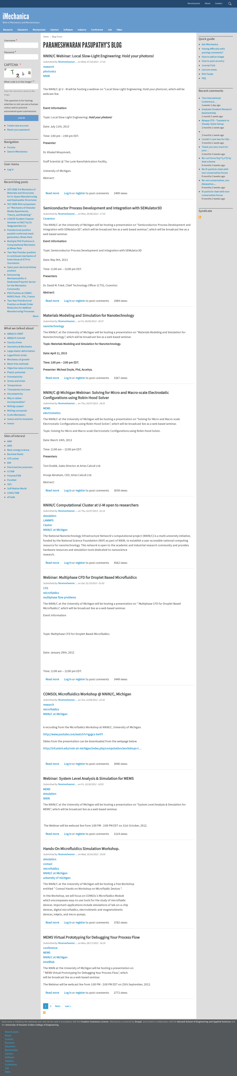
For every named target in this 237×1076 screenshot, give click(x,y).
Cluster (47, 525)
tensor (10, 423)
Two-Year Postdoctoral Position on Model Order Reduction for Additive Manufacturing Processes (20, 306)
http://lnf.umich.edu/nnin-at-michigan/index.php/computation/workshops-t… (92, 748)
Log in (67, 193)
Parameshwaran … (67, 61)
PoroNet (11, 480)
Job (110, 29)
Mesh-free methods (17, 363)
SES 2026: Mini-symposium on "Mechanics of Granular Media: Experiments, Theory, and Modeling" (21, 209)
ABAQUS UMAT (15, 333)
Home (46, 36)
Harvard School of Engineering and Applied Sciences (204, 1022)
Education (22, 29)
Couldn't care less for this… (216, 139)
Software (68, 29)
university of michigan (56, 878)
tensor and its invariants (20, 419)
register (80, 193)
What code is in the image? (18, 81)
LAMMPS (48, 520)
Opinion (54, 29)
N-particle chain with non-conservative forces (216, 193)
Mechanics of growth (18, 359)
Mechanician (39, 29)
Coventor (49, 218)
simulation (49, 516)
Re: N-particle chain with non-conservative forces (215, 170)
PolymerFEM (14, 475)
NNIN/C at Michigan (55, 530)
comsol (47, 864)
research (48, 67)
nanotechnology (53, 326)
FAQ (204, 78)
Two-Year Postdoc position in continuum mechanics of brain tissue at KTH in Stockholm (21, 258)
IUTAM (10, 471)
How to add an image (213, 56)
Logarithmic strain (17, 355)
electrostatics (51, 413)
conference (50, 948)
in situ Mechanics (16, 414)
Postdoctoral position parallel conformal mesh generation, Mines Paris (20, 233)
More (35, 316)
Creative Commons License (95, 1022)
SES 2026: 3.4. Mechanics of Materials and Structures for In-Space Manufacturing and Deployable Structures (22, 195)
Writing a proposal (17, 410)
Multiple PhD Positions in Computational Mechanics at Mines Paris (21, 244)
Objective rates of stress (20, 368)
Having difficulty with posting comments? (213, 50)
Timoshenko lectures (18, 389)
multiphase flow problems (59, 597)
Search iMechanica (17, 151)
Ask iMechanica (210, 44)
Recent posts (194, 3)
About (207, 3)
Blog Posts (57, 36)
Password (9, 52)
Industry (82, 29)
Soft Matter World (16, 488)
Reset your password (18, 129)
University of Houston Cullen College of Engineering (31, 1025)
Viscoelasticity (15, 393)
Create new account (18, 125)
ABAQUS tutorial (16, 338)
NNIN (46, 76)
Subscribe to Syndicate (200, 217)
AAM (9, 441)
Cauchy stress (14, 342)
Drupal (138, 1022)
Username (9, 40)
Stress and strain (16, 381)
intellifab (48, 962)
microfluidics (51, 593)
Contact (218, 3)
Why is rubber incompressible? (16, 400)
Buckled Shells (15, 454)
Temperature (14, 385)
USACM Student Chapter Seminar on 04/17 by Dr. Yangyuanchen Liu (20, 222)
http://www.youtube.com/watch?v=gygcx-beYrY (73, 734)
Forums (11, 147)
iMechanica (16, 16)
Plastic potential (16, 372)
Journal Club (208, 65)
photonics (49, 71)
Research (8, 29)
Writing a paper (15, 406)
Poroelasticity (14, 376)
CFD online (13, 458)
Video (119, 29)
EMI (9, 462)
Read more (52, 193)
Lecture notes (209, 69)
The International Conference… (211, 99)
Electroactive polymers (19, 467)
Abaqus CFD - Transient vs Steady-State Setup (215, 122)
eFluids (11, 497)
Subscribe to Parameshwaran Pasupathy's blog (44, 1012)
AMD (9, 445)
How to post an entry (213, 61)
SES (9, 484)
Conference (97, 29)
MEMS (46, 408)
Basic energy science (18, 450)
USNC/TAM (13, 493)
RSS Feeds (207, 74)
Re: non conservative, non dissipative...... (215, 182)
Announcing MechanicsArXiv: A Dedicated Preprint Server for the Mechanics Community (21, 282)
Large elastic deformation (21, 351)
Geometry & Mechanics (19, 346)
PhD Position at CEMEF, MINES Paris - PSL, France (21, 294)
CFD (45, 588)
